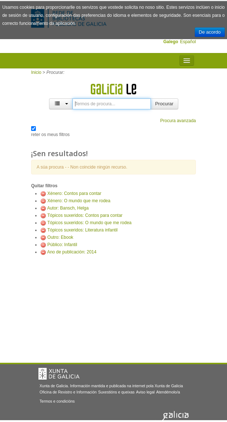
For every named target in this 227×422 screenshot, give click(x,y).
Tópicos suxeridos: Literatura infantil (82, 230)
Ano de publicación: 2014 (72, 252)
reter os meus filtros (50, 134)
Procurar (164, 103)
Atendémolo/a (168, 392)
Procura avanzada (178, 120)
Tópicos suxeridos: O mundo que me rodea (89, 222)
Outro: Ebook (60, 237)
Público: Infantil (62, 244)
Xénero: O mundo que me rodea (78, 200)
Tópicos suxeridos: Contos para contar (84, 215)
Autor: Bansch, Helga (68, 208)
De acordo (210, 32)
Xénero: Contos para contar (74, 193)
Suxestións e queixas (116, 392)
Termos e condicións (57, 401)
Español (188, 41)
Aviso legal (145, 392)
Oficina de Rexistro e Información (68, 392)
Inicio (36, 72)
